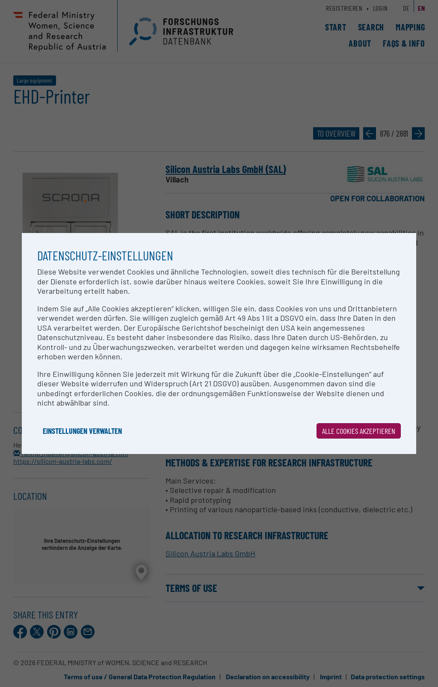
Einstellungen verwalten (82, 431)
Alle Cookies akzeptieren (358, 431)
